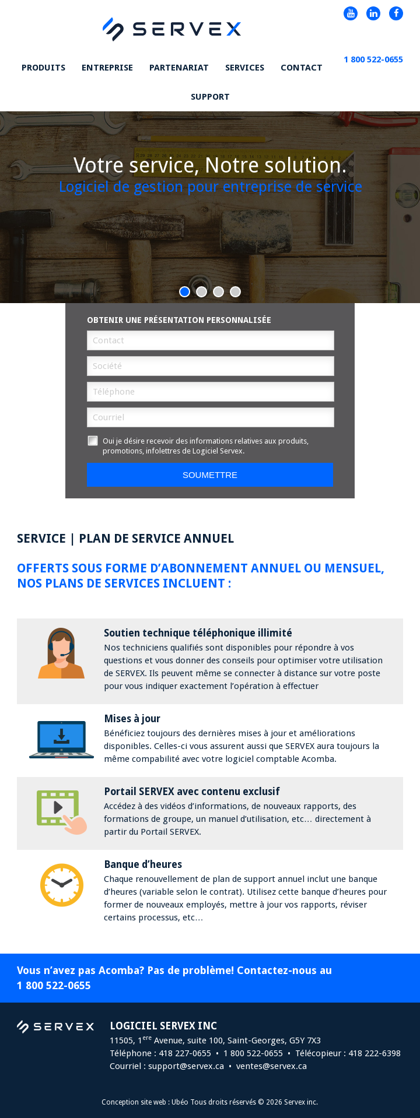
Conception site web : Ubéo (145, 1102)
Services (244, 67)
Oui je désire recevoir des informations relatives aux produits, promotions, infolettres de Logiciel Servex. (198, 445)
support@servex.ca (186, 1066)
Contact (302, 67)
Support (210, 97)
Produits (43, 67)
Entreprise (107, 67)
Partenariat (179, 67)
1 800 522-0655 (54, 985)
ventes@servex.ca (271, 1066)
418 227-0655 (185, 1053)
